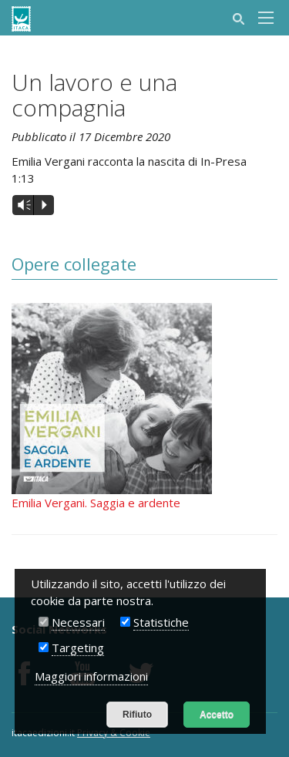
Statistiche (161, 622)
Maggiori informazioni (91, 676)
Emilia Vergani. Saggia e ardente (96, 502)
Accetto (217, 714)
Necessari (78, 622)
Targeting (78, 647)
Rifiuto (137, 714)
